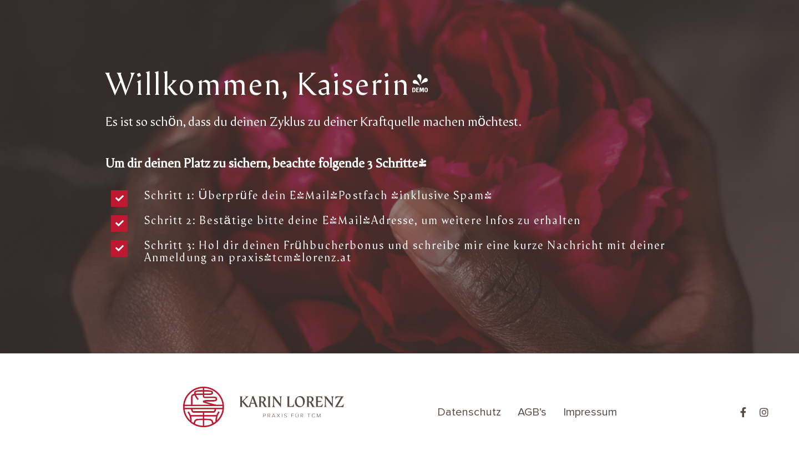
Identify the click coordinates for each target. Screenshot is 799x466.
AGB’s (532, 412)
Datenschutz (469, 412)
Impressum (590, 412)
